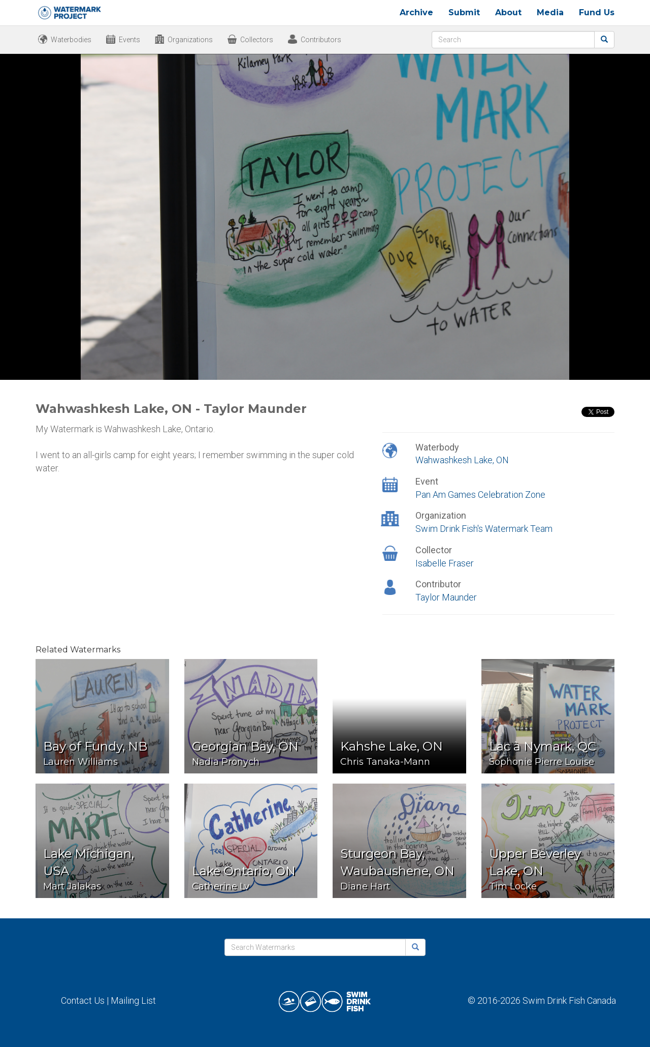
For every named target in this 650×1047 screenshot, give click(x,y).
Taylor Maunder (446, 597)
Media (550, 12)
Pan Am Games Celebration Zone (480, 494)
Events (129, 40)
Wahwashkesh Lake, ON (462, 460)
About (508, 12)
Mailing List (133, 1000)
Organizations (190, 40)
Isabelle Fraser (444, 563)
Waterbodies (71, 40)
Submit (464, 12)
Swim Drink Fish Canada (569, 1000)
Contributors (321, 40)
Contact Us (83, 1000)
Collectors (256, 40)
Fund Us (596, 12)
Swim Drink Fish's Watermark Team (483, 528)
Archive (416, 12)
